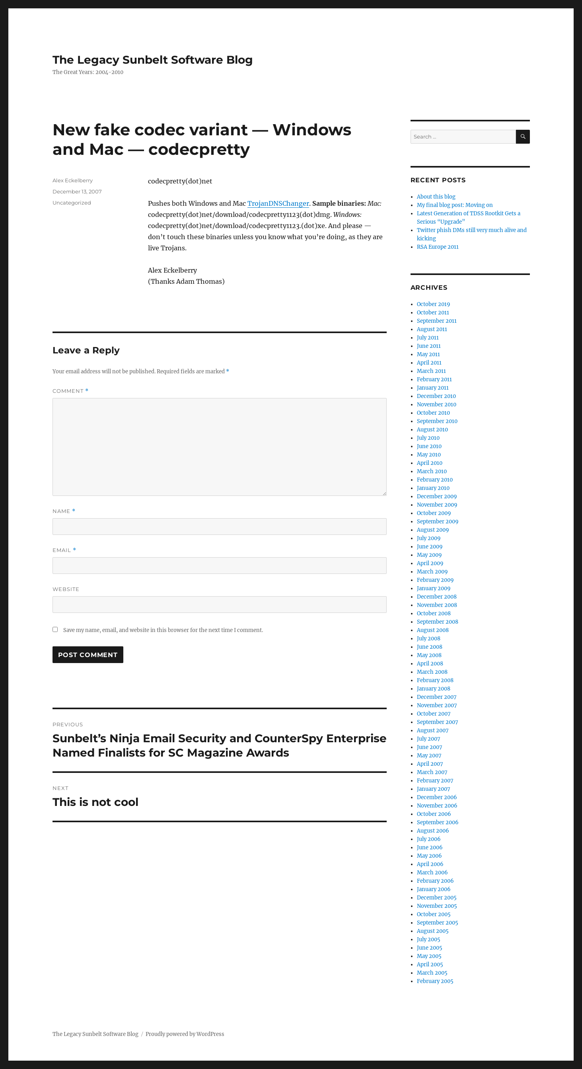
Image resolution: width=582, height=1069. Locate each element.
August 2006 (433, 830)
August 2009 (433, 530)
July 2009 (429, 538)
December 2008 (437, 596)
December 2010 (436, 396)
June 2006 (430, 847)
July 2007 (428, 738)
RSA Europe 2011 (438, 247)
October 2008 (434, 613)
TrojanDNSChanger (278, 203)
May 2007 (429, 755)
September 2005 (437, 922)
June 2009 (430, 546)
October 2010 (433, 413)
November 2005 (437, 906)
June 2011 (429, 346)
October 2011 (433, 312)
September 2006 (438, 822)
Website (66, 589)
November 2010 (436, 404)
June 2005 (429, 947)
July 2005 (428, 939)
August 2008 (433, 630)
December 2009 (437, 496)
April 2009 (430, 563)
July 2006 (429, 839)
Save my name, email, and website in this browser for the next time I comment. (163, 630)
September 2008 (437, 621)
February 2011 (434, 379)
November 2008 (437, 605)
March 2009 (432, 571)
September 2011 (437, 321)
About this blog (436, 196)
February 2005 (435, 981)
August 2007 (433, 730)
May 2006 (429, 855)
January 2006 (434, 889)
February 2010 (435, 479)
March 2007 (432, 772)
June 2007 (429, 747)
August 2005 (433, 931)
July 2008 (428, 638)
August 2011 (432, 329)
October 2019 (433, 304)
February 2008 (435, 680)
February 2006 (435, 881)
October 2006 (434, 814)
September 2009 (438, 521)
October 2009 (434, 513)
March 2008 (432, 672)
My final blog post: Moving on (455, 205)
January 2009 (434, 588)
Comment (71, 391)
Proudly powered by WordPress (185, 1034)
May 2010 (429, 454)
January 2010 (433, 488)
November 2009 (437, 504)
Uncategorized (72, 202)
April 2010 (429, 463)
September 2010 (437, 421)
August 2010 (432, 429)
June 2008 (429, 647)
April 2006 (430, 864)
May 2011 (428, 354)
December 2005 (437, 897)
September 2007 (437, 722)
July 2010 (428, 438)
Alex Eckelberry (73, 180)
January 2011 (433, 387)
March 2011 (431, 371)
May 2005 (429, 956)
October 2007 (434, 713)
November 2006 (437, 805)
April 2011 (429, 362)
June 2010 (429, 446)
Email (64, 550)
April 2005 (430, 964)
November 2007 (437, 705)
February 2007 (435, 780)
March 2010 (432, 471)
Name (64, 511)
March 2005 (432, 973)
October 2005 (434, 914)
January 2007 (433, 789)
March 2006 (432, 872)
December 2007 (437, 697)
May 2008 (429, 655)
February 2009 (435, 580)
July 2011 (428, 337)
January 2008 (433, 688)
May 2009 (429, 555)
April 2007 (430, 764)
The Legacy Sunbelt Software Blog (153, 59)
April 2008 (430, 663)
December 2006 (437, 797)
